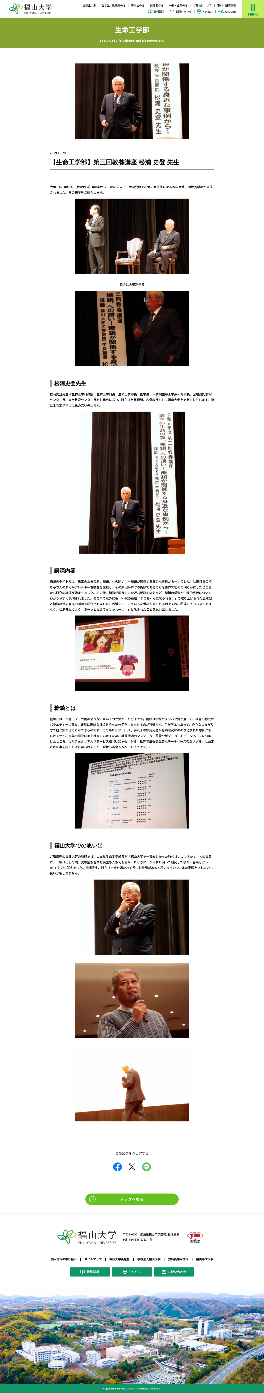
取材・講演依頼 (226, 5)
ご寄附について (202, 5)
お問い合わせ (184, 11)
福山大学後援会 (119, 1259)
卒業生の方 (137, 5)
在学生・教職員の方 (114, 5)
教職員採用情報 (181, 1259)
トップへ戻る (132, 1199)
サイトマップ (91, 1259)
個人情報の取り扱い (60, 1259)
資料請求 (159, 11)
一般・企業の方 (178, 5)
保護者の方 (156, 5)
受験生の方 (89, 5)
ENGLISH (230, 11)
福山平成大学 (208, 1259)
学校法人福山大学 (149, 1259)
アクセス (207, 11)
